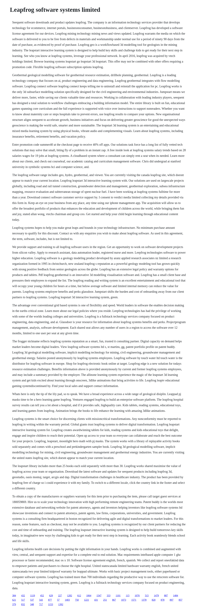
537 (32, 600)
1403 (67, 600)
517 (23, 600)
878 (162, 600)
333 (108, 595)
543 (41, 600)
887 (166, 595)
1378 (144, 600)
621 (14, 600)
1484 (175, 595)
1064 (88, 595)
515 (147, 595)
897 (171, 600)
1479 (156, 595)
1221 (86, 600)
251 (105, 600)
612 (79, 595)
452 (42, 595)
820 (153, 600)
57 (58, 600)
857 (180, 600)
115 (127, 595)
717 (41, 604)
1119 (32, 595)
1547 (99, 595)
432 (23, 595)
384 (14, 595)
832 (23, 604)
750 (77, 600)
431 (96, 600)
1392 (60, 604)
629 (51, 595)
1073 (123, 600)
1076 (137, 595)
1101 (118, 595)
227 (60, 595)
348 (32, 604)
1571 (133, 600)
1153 (50, 604)
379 (14, 604)
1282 (69, 595)
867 (114, 600)
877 (50, 600)
